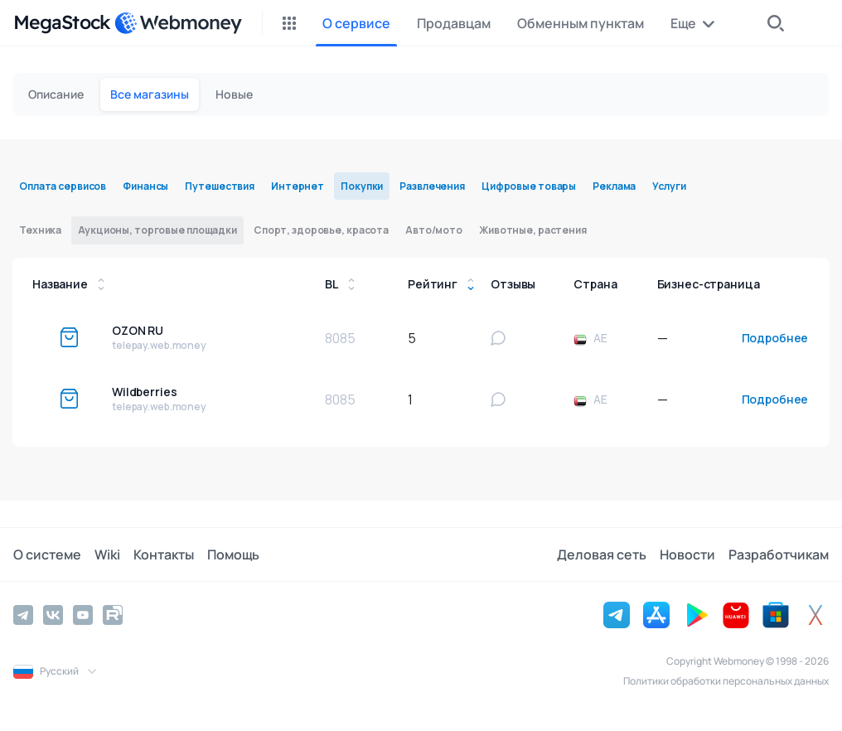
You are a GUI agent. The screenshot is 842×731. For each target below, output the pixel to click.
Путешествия (219, 186)
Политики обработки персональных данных (726, 681)
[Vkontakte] (53, 615)
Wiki (107, 554)
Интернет (297, 186)
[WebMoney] (178, 23)
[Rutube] (113, 615)
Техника (40, 230)
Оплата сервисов (62, 186)
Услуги (668, 186)
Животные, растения (533, 230)
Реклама (614, 186)
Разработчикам (778, 554)
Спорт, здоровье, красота (321, 230)
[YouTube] (83, 615)
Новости (687, 554)
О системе (47, 554)
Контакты (163, 554)
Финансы (145, 186)
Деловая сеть (601, 554)
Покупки (362, 186)
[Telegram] (23, 615)
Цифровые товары (528, 186)
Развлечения (432, 186)
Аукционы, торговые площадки (157, 230)
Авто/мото (433, 230)
